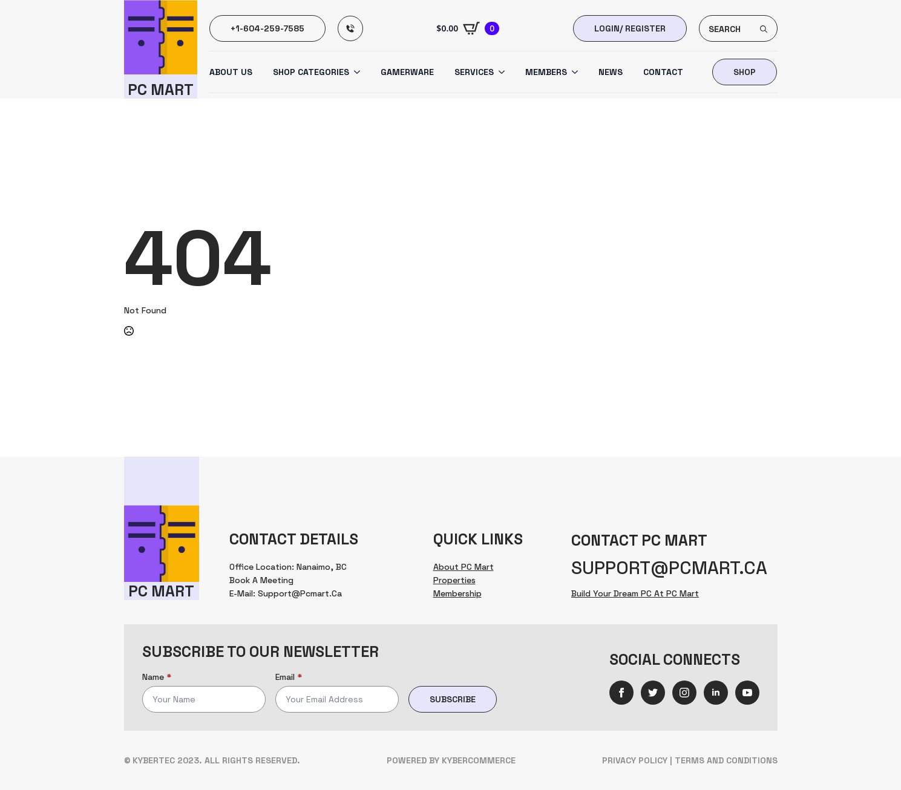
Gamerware (407, 72)
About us (230, 72)
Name (156, 677)
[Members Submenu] (572, 72)
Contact (663, 72)
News (610, 72)
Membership (457, 593)
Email (288, 677)
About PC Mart (463, 566)
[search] (763, 29)
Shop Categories (311, 72)
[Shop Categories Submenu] (354, 72)
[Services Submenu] (499, 72)
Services (474, 72)
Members (546, 72)
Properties (454, 580)
